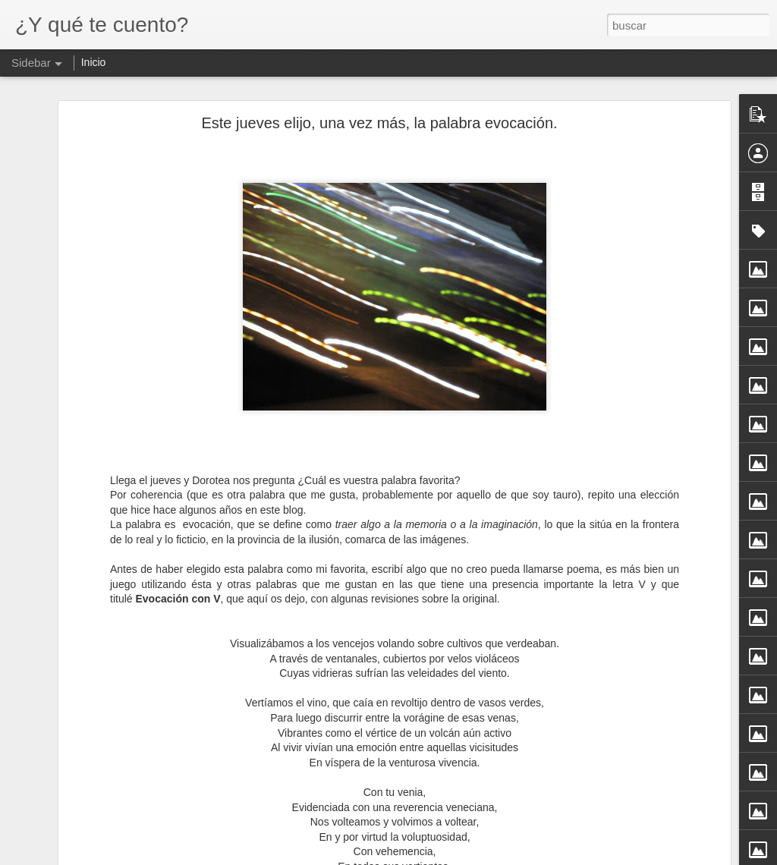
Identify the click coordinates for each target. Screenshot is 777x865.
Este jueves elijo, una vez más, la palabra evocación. (379, 123)
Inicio (93, 62)
